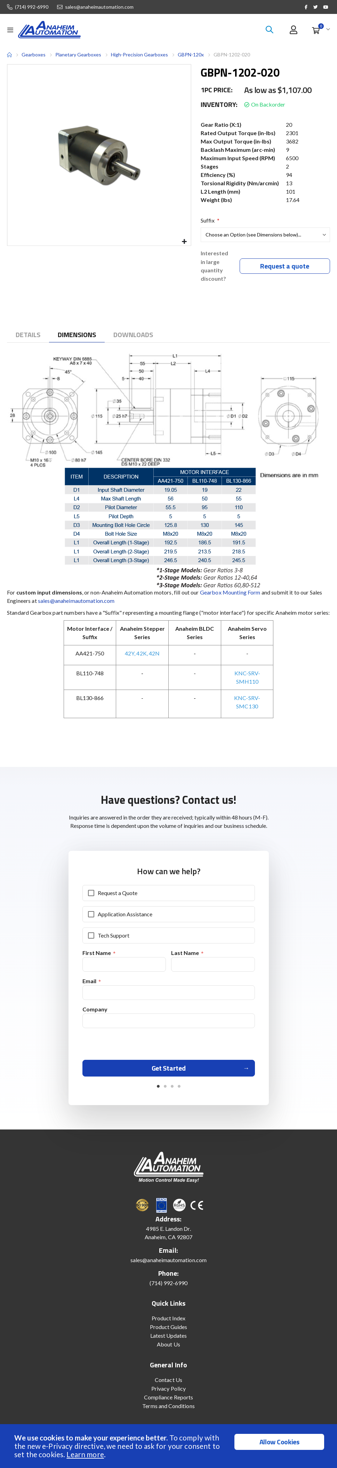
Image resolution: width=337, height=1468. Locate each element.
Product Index (169, 1322)
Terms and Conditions (168, 1409)
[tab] (28, 335)
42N (154, 654)
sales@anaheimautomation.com (99, 7)
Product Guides (168, 1330)
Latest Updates (168, 1339)
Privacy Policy (168, 1392)
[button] (184, 242)
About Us (168, 1348)
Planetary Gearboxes (78, 54)
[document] (169, 1446)
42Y (129, 654)
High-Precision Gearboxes (139, 54)
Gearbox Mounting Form (230, 593)
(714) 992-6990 (31, 7)
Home (9, 55)
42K (141, 654)
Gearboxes (34, 54)
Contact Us (168, 1383)
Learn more (85, 1454)
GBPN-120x (191, 54)
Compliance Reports (168, 1401)
